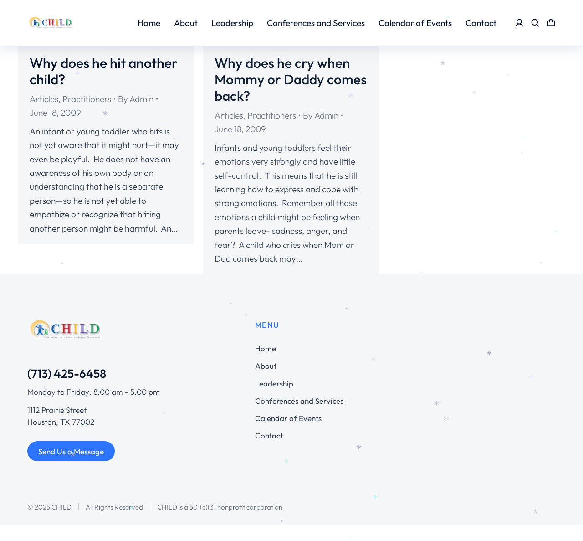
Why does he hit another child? (104, 71)
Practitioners (86, 98)
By (135, 98)
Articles (44, 98)
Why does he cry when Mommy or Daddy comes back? (291, 79)
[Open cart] (551, 22)
